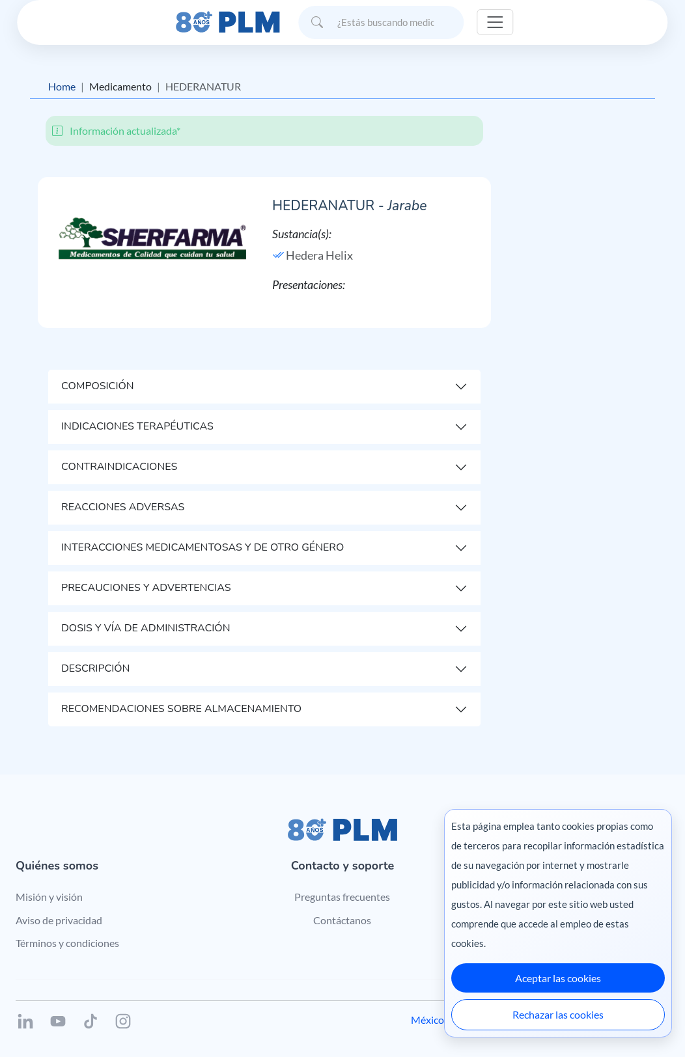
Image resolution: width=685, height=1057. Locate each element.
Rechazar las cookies (558, 1014)
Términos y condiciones (67, 943)
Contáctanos (342, 920)
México (427, 1019)
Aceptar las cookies (558, 978)
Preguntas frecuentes (342, 896)
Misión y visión (49, 896)
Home (62, 86)
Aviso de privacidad (59, 920)
